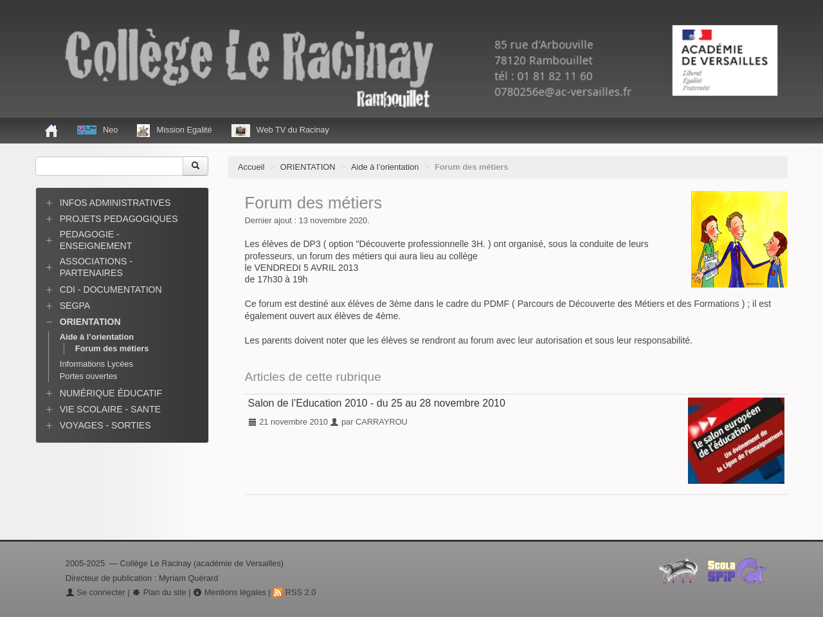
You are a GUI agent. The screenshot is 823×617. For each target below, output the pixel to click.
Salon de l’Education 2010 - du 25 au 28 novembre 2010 (376, 403)
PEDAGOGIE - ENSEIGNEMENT (96, 240)
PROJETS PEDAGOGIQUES (119, 219)
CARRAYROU (382, 422)
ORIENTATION (308, 167)
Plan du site (159, 592)
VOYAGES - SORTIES (105, 425)
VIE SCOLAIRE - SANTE (110, 409)
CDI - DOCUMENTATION (111, 289)
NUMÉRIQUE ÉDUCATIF (111, 393)
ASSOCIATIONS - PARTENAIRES (96, 267)
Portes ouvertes (89, 376)
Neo (97, 130)
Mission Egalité (174, 130)
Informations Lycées (96, 364)
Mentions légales (229, 592)
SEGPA (75, 305)
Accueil (251, 167)
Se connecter (95, 592)
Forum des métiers (112, 348)
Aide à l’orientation (385, 167)
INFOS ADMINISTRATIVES (115, 203)
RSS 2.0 (294, 592)
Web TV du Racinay (280, 130)
